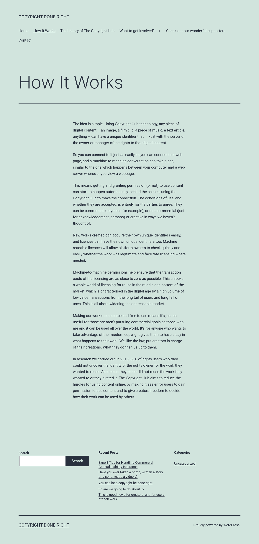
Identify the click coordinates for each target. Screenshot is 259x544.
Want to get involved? (137, 31)
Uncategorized (185, 463)
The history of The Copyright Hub (87, 31)
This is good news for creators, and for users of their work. (132, 497)
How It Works (44, 31)
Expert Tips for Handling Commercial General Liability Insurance (126, 465)
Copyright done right (44, 16)
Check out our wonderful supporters (195, 31)
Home (24, 31)
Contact (25, 40)
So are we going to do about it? (121, 489)
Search (24, 453)
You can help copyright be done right (126, 483)
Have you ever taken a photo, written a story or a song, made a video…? (131, 474)
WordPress (231, 525)
